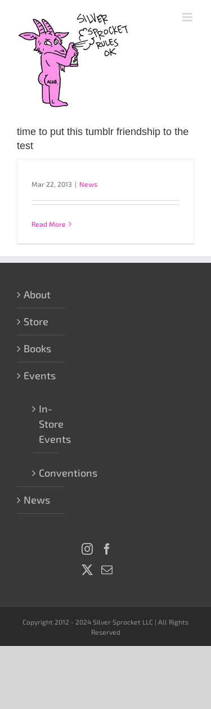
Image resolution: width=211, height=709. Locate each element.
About (37, 294)
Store (36, 321)
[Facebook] (107, 549)
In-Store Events (46, 423)
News (88, 184)
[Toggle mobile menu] (188, 17)
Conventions (46, 472)
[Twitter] (87, 570)
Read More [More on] (49, 224)
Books (37, 348)
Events (40, 375)
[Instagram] (87, 549)
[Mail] (107, 570)
